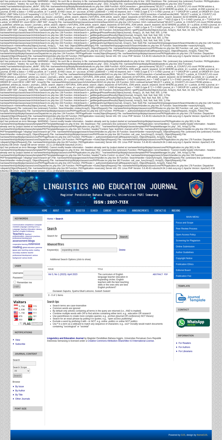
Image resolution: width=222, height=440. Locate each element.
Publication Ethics (185, 264)
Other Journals (22, 399)
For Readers (185, 343)
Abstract (158, 274)
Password (18, 277)
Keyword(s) (53, 250)
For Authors (184, 347)
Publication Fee (183, 276)
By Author (20, 390)
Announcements (140, 210)
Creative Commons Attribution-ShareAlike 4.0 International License (121, 341)
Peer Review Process (186, 228)
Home (44, 210)
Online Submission (185, 246)
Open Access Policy (186, 234)
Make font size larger (28, 415)
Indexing (176, 210)
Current (107, 210)
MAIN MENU (192, 217)
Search (94, 210)
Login (67, 210)
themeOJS (202, 435)
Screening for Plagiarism (188, 240)
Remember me (24, 282)
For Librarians (185, 351)
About (56, 210)
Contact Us (160, 210)
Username (18, 273)
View (17, 340)
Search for (52, 236)
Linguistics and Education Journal (65, 338)
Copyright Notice (184, 258)
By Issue (19, 386)
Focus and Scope (184, 222)
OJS (183, 435)
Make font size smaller (16, 415)
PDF (166, 274)
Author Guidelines (185, 252)
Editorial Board (183, 270)
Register (80, 210)
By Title (19, 394)
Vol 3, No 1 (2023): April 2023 (63, 274)
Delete (122, 250)
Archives (121, 210)
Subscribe (20, 344)
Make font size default (22, 415)
